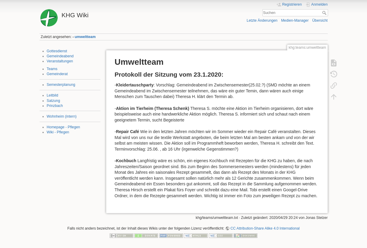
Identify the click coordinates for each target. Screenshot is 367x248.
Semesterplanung (61, 85)
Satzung (53, 101)
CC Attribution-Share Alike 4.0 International (265, 228)
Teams (52, 69)
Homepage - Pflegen (63, 127)
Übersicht (320, 20)
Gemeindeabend (60, 56)
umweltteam (85, 37)
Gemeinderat (57, 74)
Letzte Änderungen (262, 20)
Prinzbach (55, 106)
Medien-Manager (295, 20)
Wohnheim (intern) (62, 116)
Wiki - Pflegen (58, 132)
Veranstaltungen (60, 61)
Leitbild (52, 95)
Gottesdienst (57, 51)
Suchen (325, 13)
